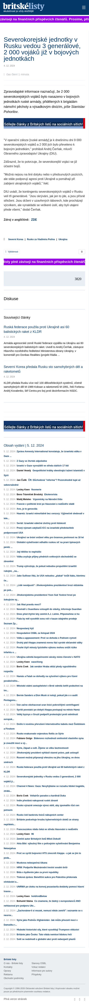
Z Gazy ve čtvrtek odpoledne (32, 461)
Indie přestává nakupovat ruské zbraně (37, 800)
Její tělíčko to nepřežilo (29, 552)
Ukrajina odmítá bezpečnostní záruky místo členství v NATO (48, 657)
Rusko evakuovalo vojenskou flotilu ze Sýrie (40, 733)
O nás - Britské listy (13, 963)
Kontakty (8, 967)
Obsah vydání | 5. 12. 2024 (24, 445)
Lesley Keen (23, 489)
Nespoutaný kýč (25, 628)
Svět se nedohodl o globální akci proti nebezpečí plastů (46, 939)
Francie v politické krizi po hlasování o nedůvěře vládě (45, 504)
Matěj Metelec (24, 499)
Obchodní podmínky (14, 978)
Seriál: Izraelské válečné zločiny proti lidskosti (41, 523)
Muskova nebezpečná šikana (32, 862)
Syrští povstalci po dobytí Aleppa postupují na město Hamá (48, 709)
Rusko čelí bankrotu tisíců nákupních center (40, 815)
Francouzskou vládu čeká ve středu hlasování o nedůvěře (47, 829)
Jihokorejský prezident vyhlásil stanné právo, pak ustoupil (48, 752)
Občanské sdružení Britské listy (39, 988)
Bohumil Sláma (25, 901)
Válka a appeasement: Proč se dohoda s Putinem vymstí (46, 638)
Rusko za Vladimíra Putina (41, 239)
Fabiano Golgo (24, 738)
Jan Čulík (22, 480)
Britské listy (36, 8)
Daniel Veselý (24, 470)
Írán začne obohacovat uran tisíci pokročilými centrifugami (48, 705)
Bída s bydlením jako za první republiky (38, 872)
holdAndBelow (39, 896)
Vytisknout (11, 251)
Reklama (8, 974)
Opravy (7, 970)
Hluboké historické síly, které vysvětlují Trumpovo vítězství (48, 929)
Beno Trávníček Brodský (30, 494)
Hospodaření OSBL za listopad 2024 (36, 633)
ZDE (34, 219)
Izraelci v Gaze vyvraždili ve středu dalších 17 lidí (43, 465)
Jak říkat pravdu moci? (29, 604)
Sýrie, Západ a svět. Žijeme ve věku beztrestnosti (43, 748)
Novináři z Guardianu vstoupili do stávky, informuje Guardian (49, 609)
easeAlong (37, 662)
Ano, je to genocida (27, 509)
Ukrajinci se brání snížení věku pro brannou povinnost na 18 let (50, 537)
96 (32, 834)
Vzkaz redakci (39, 967)
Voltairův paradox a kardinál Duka (48, 795)
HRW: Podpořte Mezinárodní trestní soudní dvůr (42, 867)
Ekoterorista (50, 494)
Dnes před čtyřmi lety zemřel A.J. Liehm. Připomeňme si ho (48, 614)
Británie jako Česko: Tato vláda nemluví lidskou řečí (44, 934)
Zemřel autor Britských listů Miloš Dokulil (39, 839)
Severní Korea (15, 239)
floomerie (36, 489)
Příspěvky (36, 974)
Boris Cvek (22, 666)
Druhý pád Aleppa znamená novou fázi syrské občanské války (49, 642)
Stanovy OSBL (39, 963)
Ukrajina (63, 239)
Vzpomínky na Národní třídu (47, 499)
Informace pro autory (42, 970)
